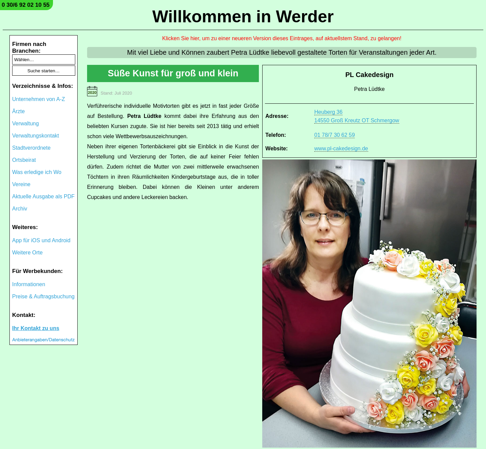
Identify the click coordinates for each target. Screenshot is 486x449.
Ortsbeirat (24, 160)
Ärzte (18, 111)
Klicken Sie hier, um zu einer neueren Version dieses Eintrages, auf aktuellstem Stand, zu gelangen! (282, 38)
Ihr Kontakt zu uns (35, 328)
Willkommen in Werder (243, 16)
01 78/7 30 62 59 (334, 135)
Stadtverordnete (31, 148)
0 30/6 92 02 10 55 (26, 5)
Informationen (28, 284)
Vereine (21, 184)
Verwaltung (25, 123)
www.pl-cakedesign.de (341, 148)
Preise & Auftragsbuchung (43, 296)
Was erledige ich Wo (36, 172)
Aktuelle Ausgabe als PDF (43, 196)
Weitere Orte (27, 252)
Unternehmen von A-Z (38, 99)
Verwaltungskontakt (35, 136)
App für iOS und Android (41, 240)
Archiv (19, 208)
